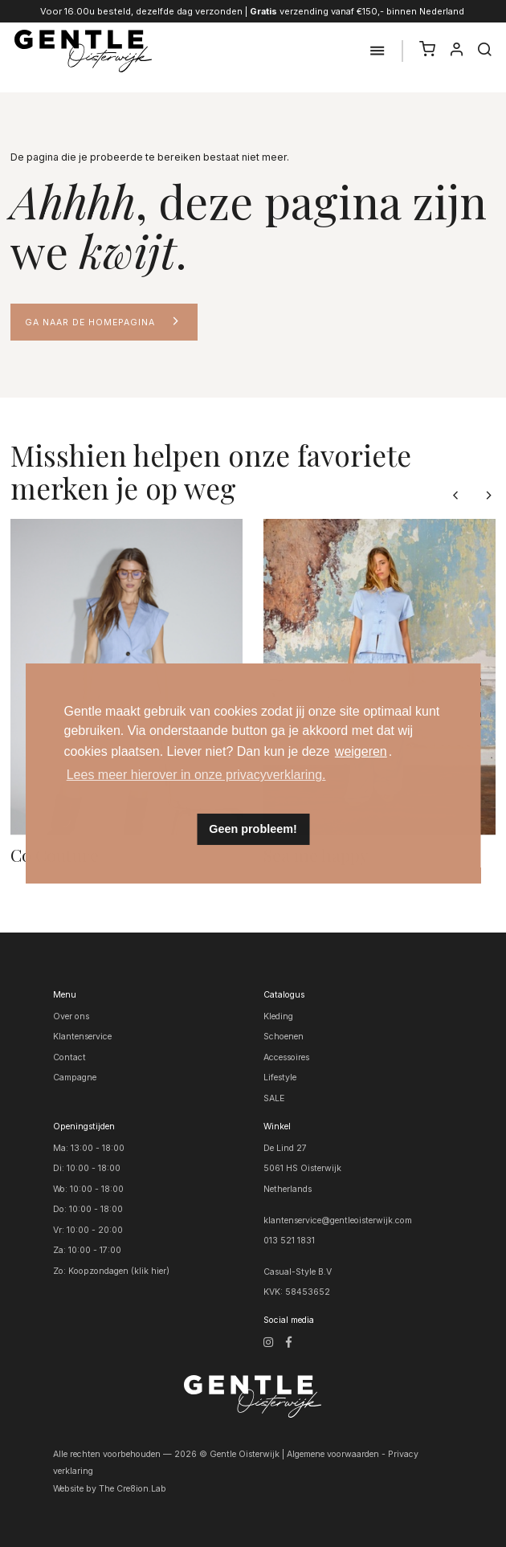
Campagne (74, 1077)
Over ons (71, 1016)
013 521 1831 (289, 1240)
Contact (69, 1057)
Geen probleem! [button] (253, 828)
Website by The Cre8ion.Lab (109, 1489)
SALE (273, 1098)
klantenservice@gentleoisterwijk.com (337, 1220)
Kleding (278, 1016)
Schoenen (283, 1036)
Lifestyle (279, 1077)
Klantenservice (82, 1036)
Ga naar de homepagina (90, 322)
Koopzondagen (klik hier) (118, 1271)
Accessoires (286, 1057)
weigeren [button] (361, 751)
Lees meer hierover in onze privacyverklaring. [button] (196, 775)
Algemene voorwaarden (333, 1454)
